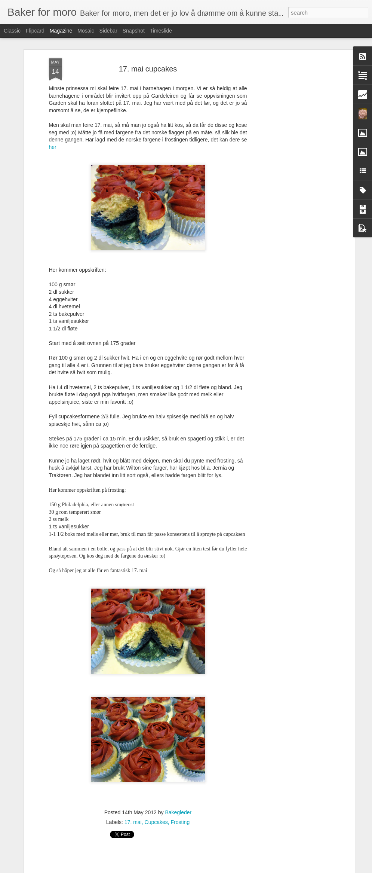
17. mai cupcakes (148, 63)
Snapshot (134, 31)
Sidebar (108, 31)
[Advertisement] (288, 171)
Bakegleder (178, 807)
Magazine (61, 31)
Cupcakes (156, 817)
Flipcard (35, 31)
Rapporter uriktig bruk (250, 869)
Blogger (221, 869)
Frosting (180, 817)
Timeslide (161, 31)
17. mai (133, 817)
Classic (12, 31)
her (52, 142)
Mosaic (85, 31)
